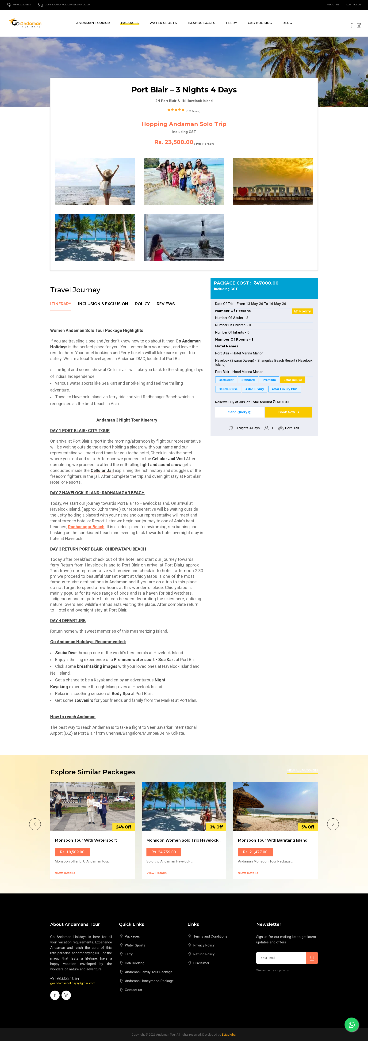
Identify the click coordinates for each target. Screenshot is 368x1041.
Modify (302, 311)
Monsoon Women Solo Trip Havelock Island (188, 840)
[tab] (60, 306)
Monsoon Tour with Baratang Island (272, 840)
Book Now (288, 412)
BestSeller (226, 380)
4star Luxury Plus (284, 389)
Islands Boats (201, 23)
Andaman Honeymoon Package (149, 981)
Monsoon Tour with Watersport (86, 840)
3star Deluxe (293, 380)
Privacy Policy (204, 945)
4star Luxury (254, 389)
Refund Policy (204, 954)
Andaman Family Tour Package (148, 972)
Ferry (231, 23)
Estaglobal (229, 1034)
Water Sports (163, 23)
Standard (248, 380)
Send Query (239, 412)
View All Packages (302, 770)
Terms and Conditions (210, 936)
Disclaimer (201, 963)
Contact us (133, 990)
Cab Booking (260, 23)
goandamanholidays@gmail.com (72, 983)
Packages (130, 23)
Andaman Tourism (93, 23)
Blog (287, 23)
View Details (65, 873)
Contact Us (353, 4)
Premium (269, 380)
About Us (333, 4)
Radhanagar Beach (86, 526)
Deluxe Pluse (228, 389)
